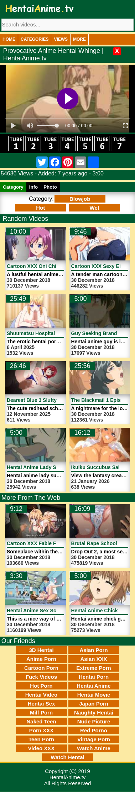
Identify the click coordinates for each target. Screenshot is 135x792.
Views (61, 39)
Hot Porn (41, 686)
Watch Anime (93, 748)
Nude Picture (93, 721)
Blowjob (79, 199)
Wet (94, 208)
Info (33, 187)
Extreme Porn (93, 668)
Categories (34, 39)
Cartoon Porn (41, 668)
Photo (50, 187)
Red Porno (93, 730)
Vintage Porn (93, 739)
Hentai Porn (94, 677)
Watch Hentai (67, 757)
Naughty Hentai (93, 712)
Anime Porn (41, 659)
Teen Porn (41, 739)
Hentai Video (41, 695)
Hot (40, 208)
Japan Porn (93, 704)
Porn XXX (41, 730)
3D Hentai (41, 650)
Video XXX (41, 748)
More (79, 39)
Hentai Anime (93, 686)
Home (8, 39)
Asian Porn (93, 650)
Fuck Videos (41, 677)
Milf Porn (41, 712)
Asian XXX (93, 659)
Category (13, 187)
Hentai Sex (41, 704)
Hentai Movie (93, 695)
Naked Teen (41, 721)
